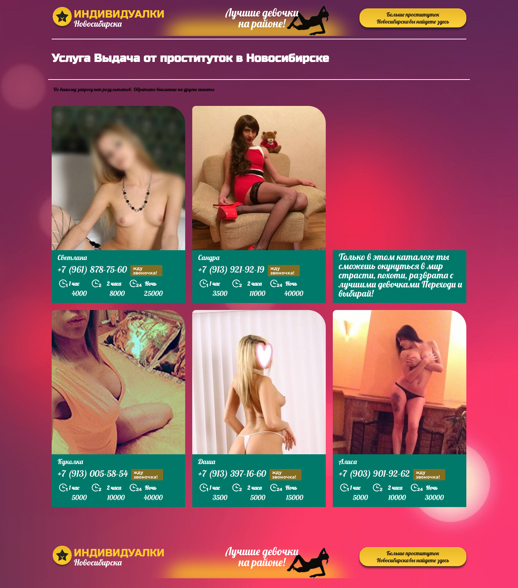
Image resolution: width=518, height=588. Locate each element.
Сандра (208, 257)
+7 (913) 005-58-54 (110, 474)
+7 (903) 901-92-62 (392, 474)
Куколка (70, 461)
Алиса (348, 461)
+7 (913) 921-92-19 (249, 270)
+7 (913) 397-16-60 (250, 474)
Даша (206, 461)
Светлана (72, 257)
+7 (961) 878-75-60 (110, 270)
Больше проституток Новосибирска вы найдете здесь (413, 18)
